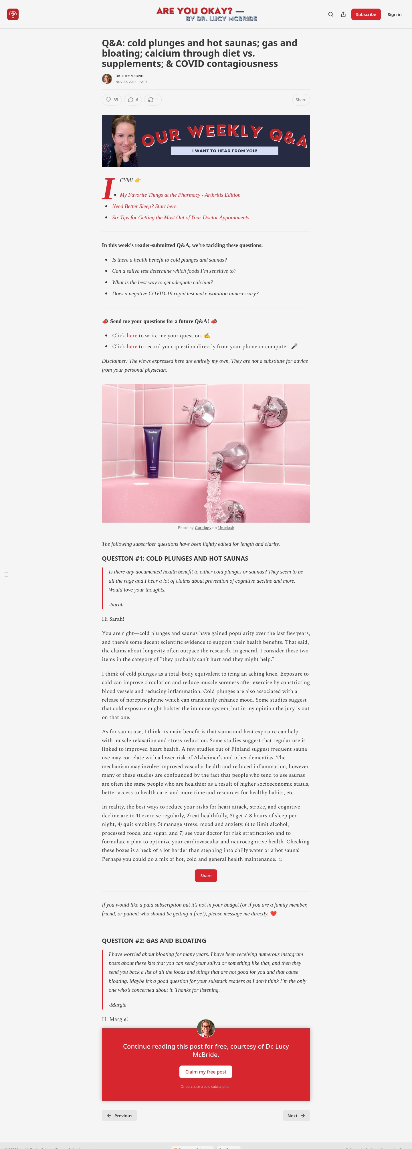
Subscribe (366, 14)
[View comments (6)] (133, 99)
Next (297, 1115)
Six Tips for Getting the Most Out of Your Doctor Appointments (180, 217)
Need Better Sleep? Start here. (145, 206)
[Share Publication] (343, 14)
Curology (203, 528)
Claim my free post (205, 1072)
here (132, 336)
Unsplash (226, 528)
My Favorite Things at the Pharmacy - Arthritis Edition (180, 195)
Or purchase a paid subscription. (206, 1086)
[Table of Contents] (6, 574)
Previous (119, 1115)
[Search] (330, 14)
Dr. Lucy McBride (130, 76)
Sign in (395, 14)
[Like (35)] (112, 99)
